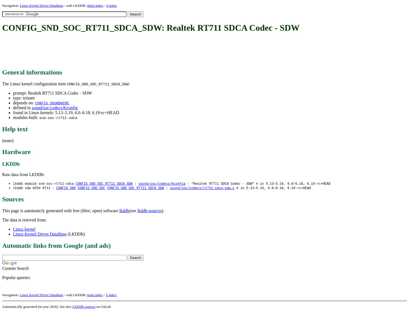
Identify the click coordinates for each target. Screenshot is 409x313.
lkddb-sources (149, 211)
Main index (95, 6)
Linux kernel (24, 229)
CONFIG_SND (66, 188)
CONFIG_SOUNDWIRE (52, 103)
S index (111, 6)
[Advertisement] (101, 51)
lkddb (124, 211)
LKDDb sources (84, 307)
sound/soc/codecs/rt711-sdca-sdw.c (202, 188)
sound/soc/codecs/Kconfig (55, 107)
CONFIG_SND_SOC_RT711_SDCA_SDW (104, 183)
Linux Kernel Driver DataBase (41, 6)
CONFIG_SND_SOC (91, 188)
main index (95, 295)
